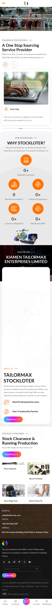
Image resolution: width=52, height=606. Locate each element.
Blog (23, 586)
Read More (11, 419)
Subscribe (9, 575)
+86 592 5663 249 (10, 523)
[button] (3, 22)
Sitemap (30, 586)
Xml (37, 586)
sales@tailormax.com (11, 515)
